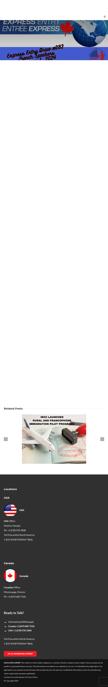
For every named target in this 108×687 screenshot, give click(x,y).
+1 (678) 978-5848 (22, 630)
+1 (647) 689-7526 (25, 626)
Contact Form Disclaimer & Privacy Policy (21, 677)
